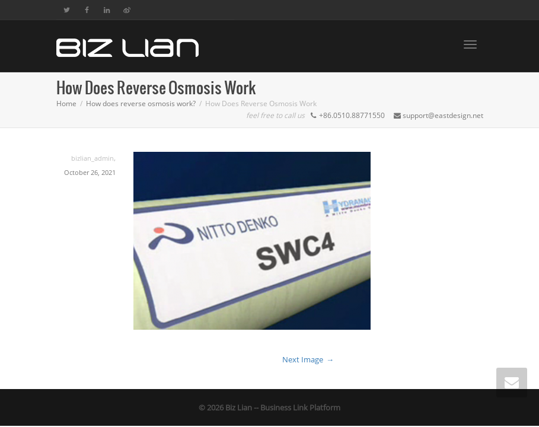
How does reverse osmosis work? (141, 103)
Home (66, 103)
